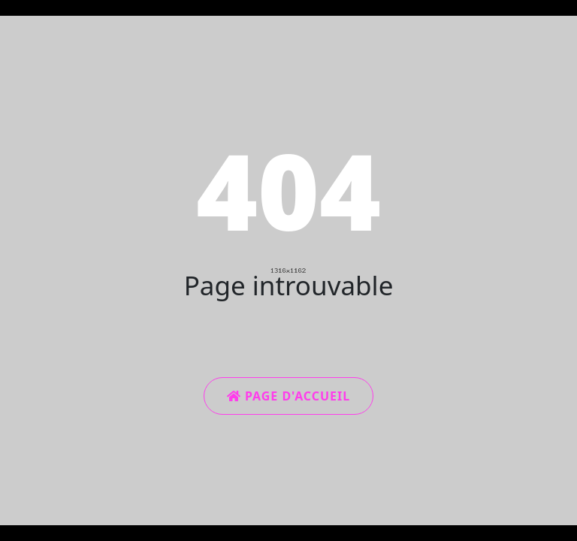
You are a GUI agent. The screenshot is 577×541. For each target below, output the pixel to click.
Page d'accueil (288, 396)
